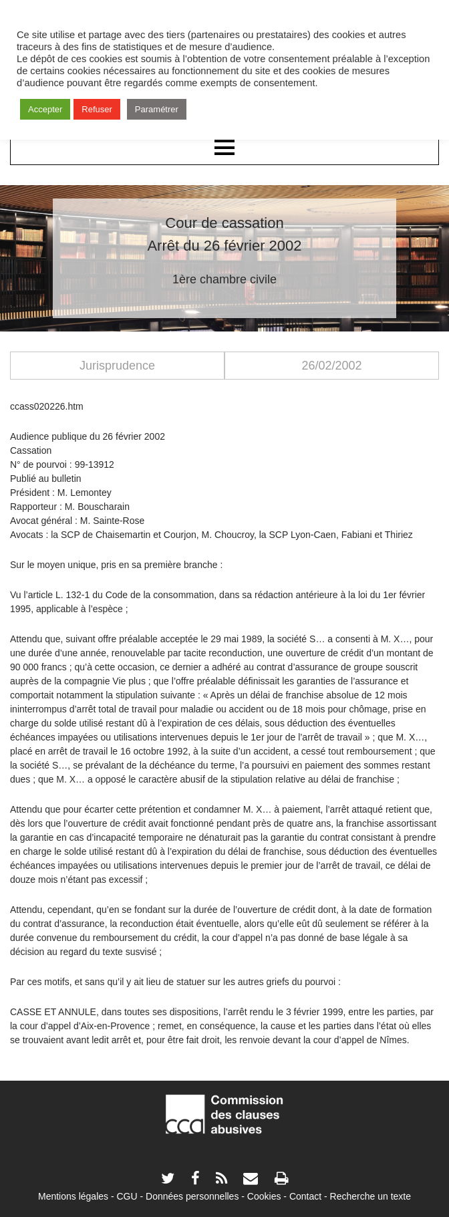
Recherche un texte (370, 1196)
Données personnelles (192, 1196)
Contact (305, 1196)
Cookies (264, 1196)
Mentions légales (73, 1196)
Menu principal (224, 148)
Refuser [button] (97, 109)
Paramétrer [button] (156, 109)
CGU (127, 1196)
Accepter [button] (45, 109)
